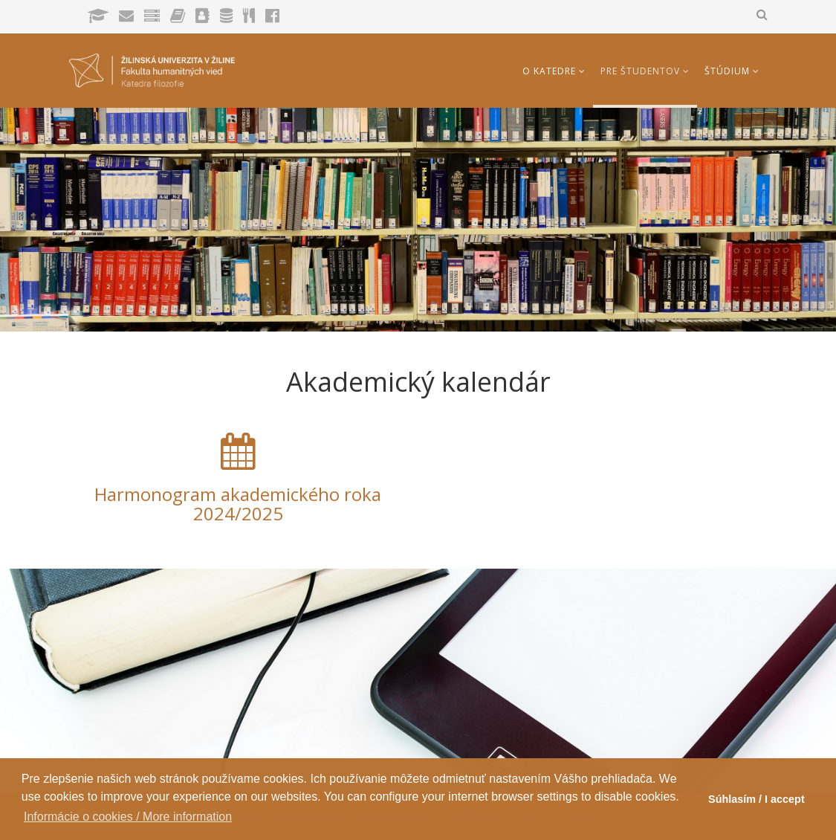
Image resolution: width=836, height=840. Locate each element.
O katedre (549, 71)
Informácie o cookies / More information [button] (128, 816)
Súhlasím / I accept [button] (756, 799)
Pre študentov (640, 71)
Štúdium (727, 71)
